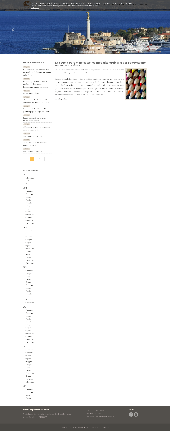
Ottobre (28, 181)
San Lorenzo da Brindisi (32, 136)
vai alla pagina (61, 99)
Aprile (28, 200)
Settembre (29, 214)
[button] (12, 27)
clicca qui (130, 3)
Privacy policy (66, 427)
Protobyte (105, 427)
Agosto (28, 211)
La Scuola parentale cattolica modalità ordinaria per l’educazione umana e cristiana (35, 84)
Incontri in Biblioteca (32, 93)
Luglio (28, 208)
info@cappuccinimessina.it (103, 416)
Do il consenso (35, 8)
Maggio (28, 203)
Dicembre (29, 178)
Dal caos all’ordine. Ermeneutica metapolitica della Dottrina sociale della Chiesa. (37, 72)
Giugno (28, 206)
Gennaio (29, 191)
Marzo (28, 197)
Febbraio (29, 194)
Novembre (29, 184)
